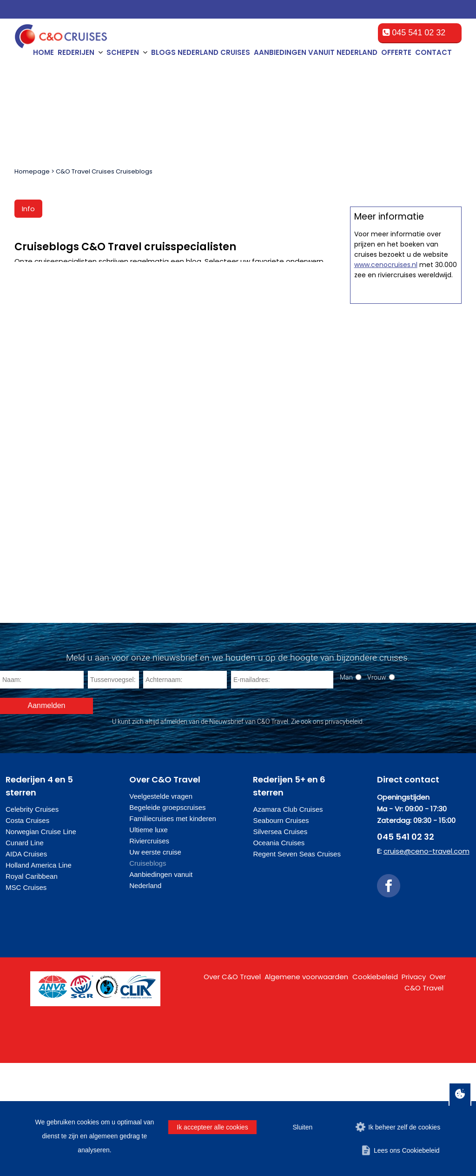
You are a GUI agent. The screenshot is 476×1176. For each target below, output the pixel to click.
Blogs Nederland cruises (200, 52)
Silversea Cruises (280, 945)
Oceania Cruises (278, 956)
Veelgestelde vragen (160, 909)
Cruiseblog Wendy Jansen (63, 352)
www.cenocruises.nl (385, 678)
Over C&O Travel (232, 1090)
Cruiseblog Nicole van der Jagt (169, 352)
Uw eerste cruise (155, 965)
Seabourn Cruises (281, 933)
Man (346, 790)
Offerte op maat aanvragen (406, 450)
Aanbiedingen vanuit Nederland (315, 52)
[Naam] (42, 793)
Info (28, 209)
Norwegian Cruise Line (41, 945)
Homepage (32, 171)
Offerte (396, 52)
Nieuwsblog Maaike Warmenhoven (276, 354)
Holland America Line (39, 978)
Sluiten (302, 1127)
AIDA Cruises (26, 967)
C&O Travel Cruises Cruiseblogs (104, 171)
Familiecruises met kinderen (172, 931)
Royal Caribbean (32, 989)
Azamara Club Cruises (288, 922)
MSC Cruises (26, 1000)
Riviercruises (149, 954)
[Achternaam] (185, 793)
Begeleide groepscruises (167, 920)
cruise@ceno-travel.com (426, 964)
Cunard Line (25, 956)
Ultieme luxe (148, 943)
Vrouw (376, 790)
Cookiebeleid (375, 1090)
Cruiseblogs (147, 976)
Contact (433, 52)
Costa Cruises (27, 933)
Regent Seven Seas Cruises (296, 967)
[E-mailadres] (282, 793)
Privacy (414, 1090)
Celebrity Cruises (32, 922)
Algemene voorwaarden (306, 1090)
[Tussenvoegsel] (113, 793)
